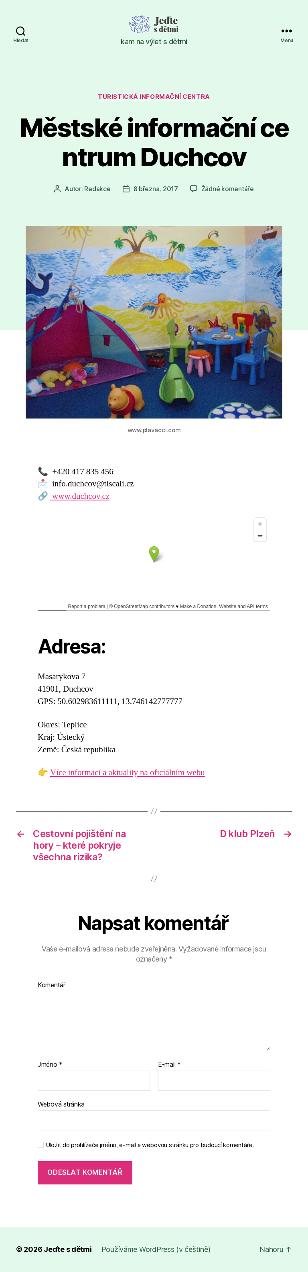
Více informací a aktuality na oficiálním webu (127, 772)
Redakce (97, 189)
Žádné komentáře (227, 189)
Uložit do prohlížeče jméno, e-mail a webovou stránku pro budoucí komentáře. (150, 1145)
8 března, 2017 (156, 189)
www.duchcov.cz (79, 496)
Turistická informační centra (154, 96)
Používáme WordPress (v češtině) (156, 1249)
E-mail (169, 1064)
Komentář (51, 985)
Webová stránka (61, 1104)
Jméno (50, 1064)
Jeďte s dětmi (68, 1249)
